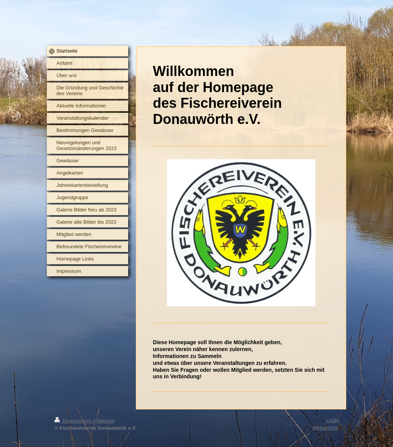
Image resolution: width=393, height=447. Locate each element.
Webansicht (325, 428)
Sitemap (105, 421)
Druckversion (73, 421)
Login (332, 420)
